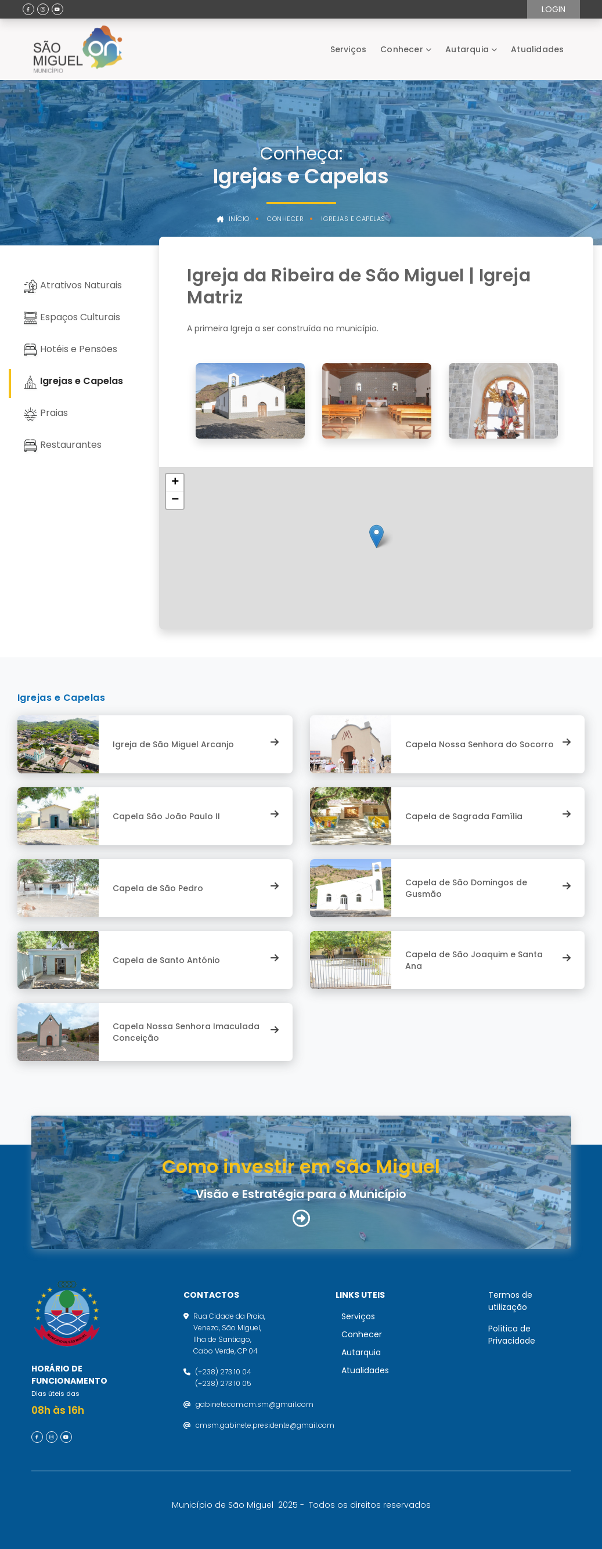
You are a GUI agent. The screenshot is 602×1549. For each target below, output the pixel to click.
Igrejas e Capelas (353, 219)
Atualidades (537, 49)
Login (553, 9)
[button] (376, 536)
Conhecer (401, 49)
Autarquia (467, 49)
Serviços (348, 49)
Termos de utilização (510, 1301)
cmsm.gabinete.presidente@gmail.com (265, 1425)
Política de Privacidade (511, 1335)
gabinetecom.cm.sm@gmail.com (254, 1404)
